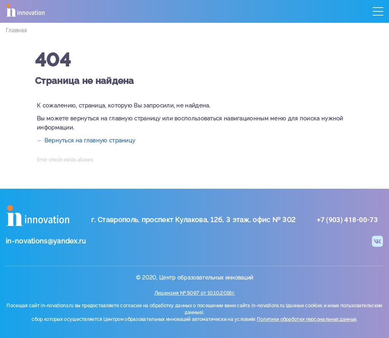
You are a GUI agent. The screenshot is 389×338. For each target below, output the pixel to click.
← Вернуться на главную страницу (86, 140)
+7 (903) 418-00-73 (347, 220)
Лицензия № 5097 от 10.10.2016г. (194, 293)
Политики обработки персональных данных (306, 319)
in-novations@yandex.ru (46, 241)
